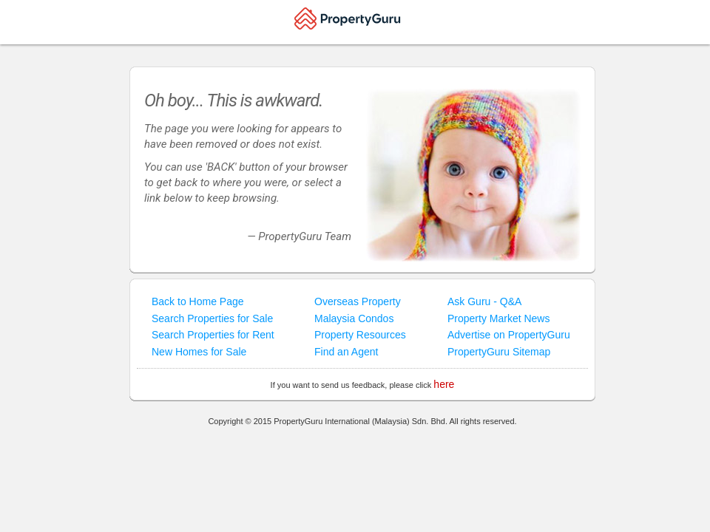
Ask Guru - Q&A (484, 301)
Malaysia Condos (353, 318)
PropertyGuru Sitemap (498, 352)
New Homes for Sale (199, 352)
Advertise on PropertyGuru (508, 335)
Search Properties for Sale (212, 318)
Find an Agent (346, 352)
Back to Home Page (198, 301)
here (443, 384)
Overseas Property (357, 301)
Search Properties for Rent (213, 335)
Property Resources (360, 335)
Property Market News (498, 318)
